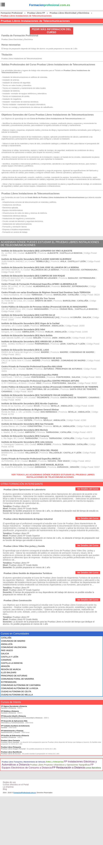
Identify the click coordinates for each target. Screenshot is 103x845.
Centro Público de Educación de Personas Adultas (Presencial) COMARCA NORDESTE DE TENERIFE (49, 387)
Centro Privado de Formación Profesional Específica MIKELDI (30, 459)
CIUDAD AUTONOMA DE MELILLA (17, 694)
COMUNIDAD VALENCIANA (14, 647)
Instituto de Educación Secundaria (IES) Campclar (25, 436)
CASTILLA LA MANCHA (12, 663)
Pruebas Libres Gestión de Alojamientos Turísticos (28, 573)
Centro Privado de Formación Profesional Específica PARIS (29, 375)
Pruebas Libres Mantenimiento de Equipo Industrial (28, 519)
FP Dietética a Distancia (10, 711)
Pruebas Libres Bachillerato (11, 752)
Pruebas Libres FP (36, 13)
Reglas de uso (9, 782)
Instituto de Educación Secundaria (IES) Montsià (24, 430)
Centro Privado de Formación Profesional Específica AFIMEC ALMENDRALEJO (39, 284)
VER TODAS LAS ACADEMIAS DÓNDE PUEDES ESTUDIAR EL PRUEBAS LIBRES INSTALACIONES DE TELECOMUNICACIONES (53, 475)
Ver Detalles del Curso (87, 489)
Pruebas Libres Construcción (18, 600)
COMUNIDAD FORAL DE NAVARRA (17, 679)
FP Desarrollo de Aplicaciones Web (14, 721)
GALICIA (5, 653)
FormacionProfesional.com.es (24, 792)
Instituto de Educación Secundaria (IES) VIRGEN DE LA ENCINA (32, 341)
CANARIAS (6, 660)
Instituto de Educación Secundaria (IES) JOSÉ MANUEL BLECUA (32, 465)
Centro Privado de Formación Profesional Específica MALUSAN (31, 366)
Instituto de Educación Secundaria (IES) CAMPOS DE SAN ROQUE (33, 276)
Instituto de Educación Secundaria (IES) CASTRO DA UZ (28, 315)
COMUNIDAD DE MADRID (13, 641)
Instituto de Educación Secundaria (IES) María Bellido (27, 335)
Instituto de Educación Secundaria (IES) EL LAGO (25, 350)
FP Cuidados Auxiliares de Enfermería (15, 726)
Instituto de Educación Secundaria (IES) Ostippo (24, 418)
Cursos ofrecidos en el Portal (16, 784)
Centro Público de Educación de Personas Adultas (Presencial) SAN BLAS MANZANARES (44, 307)
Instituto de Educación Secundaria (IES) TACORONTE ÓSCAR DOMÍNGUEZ (37, 395)
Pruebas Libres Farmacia (10, 740)
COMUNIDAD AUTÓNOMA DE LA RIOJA (19, 688)
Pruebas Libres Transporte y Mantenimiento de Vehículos (23, 762)
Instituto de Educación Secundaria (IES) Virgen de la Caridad (30, 323)
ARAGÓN (5, 666)
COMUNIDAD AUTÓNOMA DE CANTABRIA (21, 685)
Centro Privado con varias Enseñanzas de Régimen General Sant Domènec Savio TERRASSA (46, 292)
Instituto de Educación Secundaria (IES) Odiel (23, 329)
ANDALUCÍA (6, 644)
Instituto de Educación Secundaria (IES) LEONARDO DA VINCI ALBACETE (36, 251)
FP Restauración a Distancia (68, 767)
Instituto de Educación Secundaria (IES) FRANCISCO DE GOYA (31, 358)
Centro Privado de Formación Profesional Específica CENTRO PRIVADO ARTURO (40, 381)
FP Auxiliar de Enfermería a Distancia (15, 735)
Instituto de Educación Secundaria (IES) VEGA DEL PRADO (29, 450)
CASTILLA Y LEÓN (9, 657)
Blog (5, 789)
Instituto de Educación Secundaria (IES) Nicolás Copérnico (29, 403)
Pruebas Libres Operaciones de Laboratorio (24, 489)
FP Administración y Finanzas (12, 731)
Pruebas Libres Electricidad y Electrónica (69, 13)
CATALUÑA (6, 638)
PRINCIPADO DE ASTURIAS (14, 676)
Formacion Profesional (12, 13)
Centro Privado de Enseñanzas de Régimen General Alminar (30, 409)
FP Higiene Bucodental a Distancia (14, 706)
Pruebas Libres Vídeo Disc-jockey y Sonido (24, 546)
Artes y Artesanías (54, 761)
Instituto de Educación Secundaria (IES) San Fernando (27, 424)
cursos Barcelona (93, 768)
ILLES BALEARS (8, 672)
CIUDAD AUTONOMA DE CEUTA (16, 691)
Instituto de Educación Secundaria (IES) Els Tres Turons (28, 298)
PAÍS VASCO (7, 650)
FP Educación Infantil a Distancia (13, 716)
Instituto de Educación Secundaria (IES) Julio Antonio (27, 442)
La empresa (8, 787)
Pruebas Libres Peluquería (11, 747)
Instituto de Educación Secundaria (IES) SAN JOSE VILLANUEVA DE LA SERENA (40, 267)
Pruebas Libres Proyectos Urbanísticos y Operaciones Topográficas (60, 765)
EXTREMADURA (8, 682)
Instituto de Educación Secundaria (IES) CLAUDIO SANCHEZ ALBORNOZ (36, 259)
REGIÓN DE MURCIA (11, 669)
